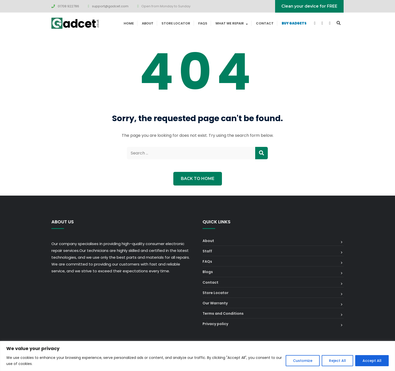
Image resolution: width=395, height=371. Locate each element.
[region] (197, 356)
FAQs (202, 23)
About (147, 23)
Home (129, 23)
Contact (265, 23)
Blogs (208, 271)
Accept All (372, 360)
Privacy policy (215, 323)
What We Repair (229, 23)
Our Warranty (215, 303)
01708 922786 (68, 6)
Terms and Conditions (223, 313)
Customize (302, 360)
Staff (207, 251)
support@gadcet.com (110, 6)
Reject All (337, 360)
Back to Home (197, 178)
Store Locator (175, 23)
